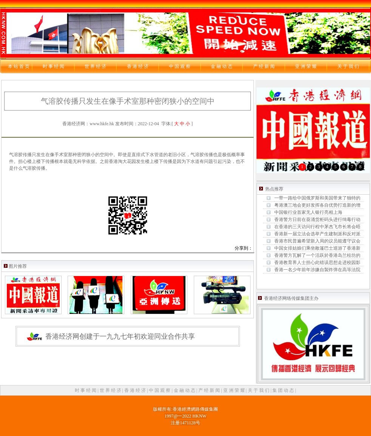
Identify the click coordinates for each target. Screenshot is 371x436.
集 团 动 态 (283, 390)
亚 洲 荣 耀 (234, 390)
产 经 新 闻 (209, 390)
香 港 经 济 (135, 390)
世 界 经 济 (111, 390)
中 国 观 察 (160, 390)
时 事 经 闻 (86, 390)
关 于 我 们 (259, 390)
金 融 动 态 (185, 390)
